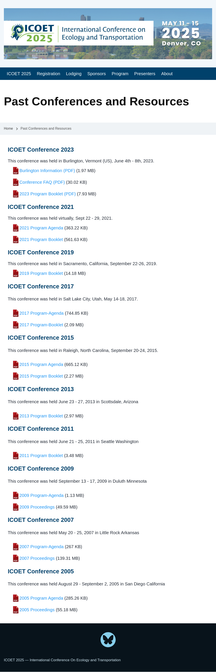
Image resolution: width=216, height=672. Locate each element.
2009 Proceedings (37, 507)
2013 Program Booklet (41, 416)
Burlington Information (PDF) (47, 170)
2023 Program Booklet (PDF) (47, 193)
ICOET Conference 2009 (41, 468)
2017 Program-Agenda (41, 313)
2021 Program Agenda (41, 228)
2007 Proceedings (37, 558)
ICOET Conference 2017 (41, 286)
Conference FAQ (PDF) (42, 182)
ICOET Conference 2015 (41, 337)
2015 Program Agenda (41, 364)
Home (8, 128)
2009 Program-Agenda (41, 495)
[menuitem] (19, 73)
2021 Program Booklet (41, 239)
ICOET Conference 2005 (41, 571)
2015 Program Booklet (41, 376)
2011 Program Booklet (41, 455)
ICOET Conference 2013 (41, 389)
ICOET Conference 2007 (41, 520)
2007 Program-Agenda (41, 546)
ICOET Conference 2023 (41, 149)
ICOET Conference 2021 (41, 207)
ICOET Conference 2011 (41, 429)
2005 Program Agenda (41, 598)
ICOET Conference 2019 (41, 252)
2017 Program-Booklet (41, 324)
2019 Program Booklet (41, 273)
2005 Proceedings (37, 609)
